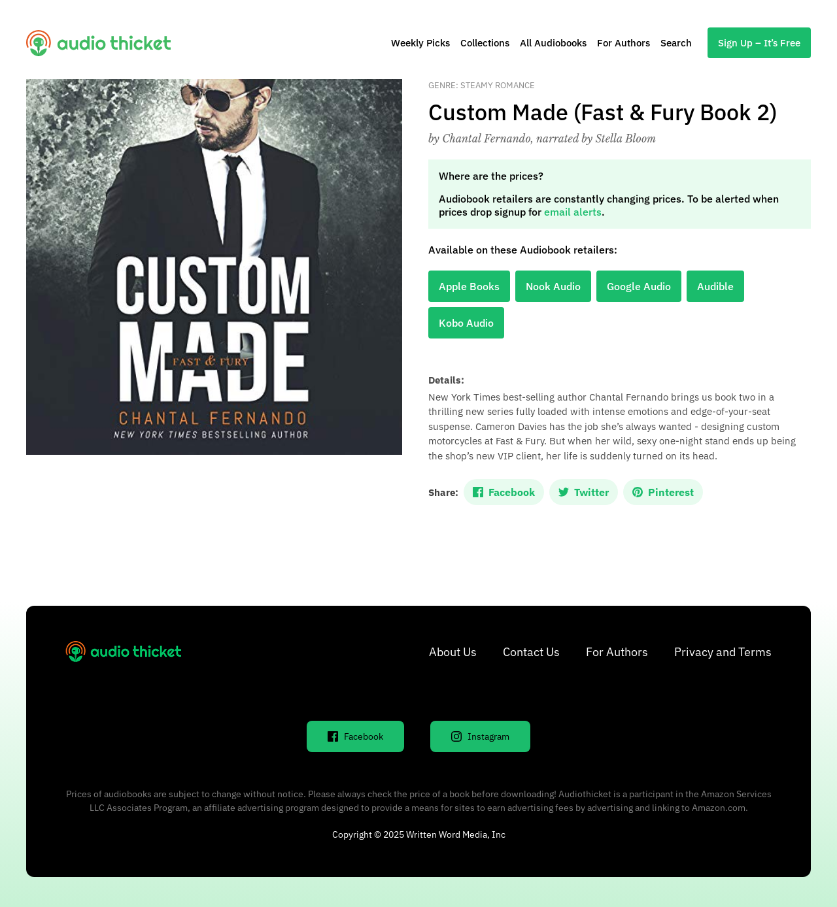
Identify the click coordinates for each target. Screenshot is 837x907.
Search (676, 43)
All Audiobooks (553, 43)
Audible (715, 286)
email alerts (573, 211)
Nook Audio (553, 286)
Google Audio (639, 286)
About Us (453, 651)
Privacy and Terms (723, 651)
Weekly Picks (420, 43)
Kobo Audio (466, 322)
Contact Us (531, 651)
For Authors (623, 43)
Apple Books (469, 286)
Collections (484, 43)
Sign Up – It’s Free (759, 43)
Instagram (480, 736)
